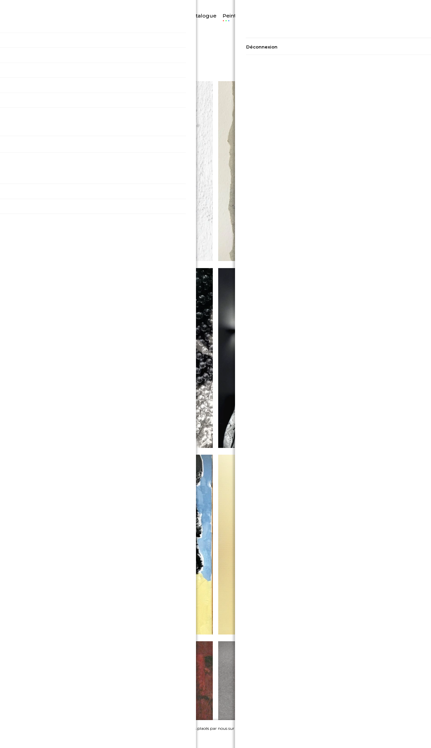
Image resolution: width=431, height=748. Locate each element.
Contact (339, 686)
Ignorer (386, 736)
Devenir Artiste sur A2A (339, 705)
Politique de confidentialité (92, 686)
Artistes (292, 7)
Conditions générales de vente (92, 695)
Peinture (222, 7)
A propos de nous (339, 695)
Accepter (347, 736)
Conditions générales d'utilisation (92, 705)
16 (362, 54)
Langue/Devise (54, 7)
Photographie (258, 7)
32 (376, 54)
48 (391, 54)
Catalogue (191, 7)
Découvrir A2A (99, 7)
